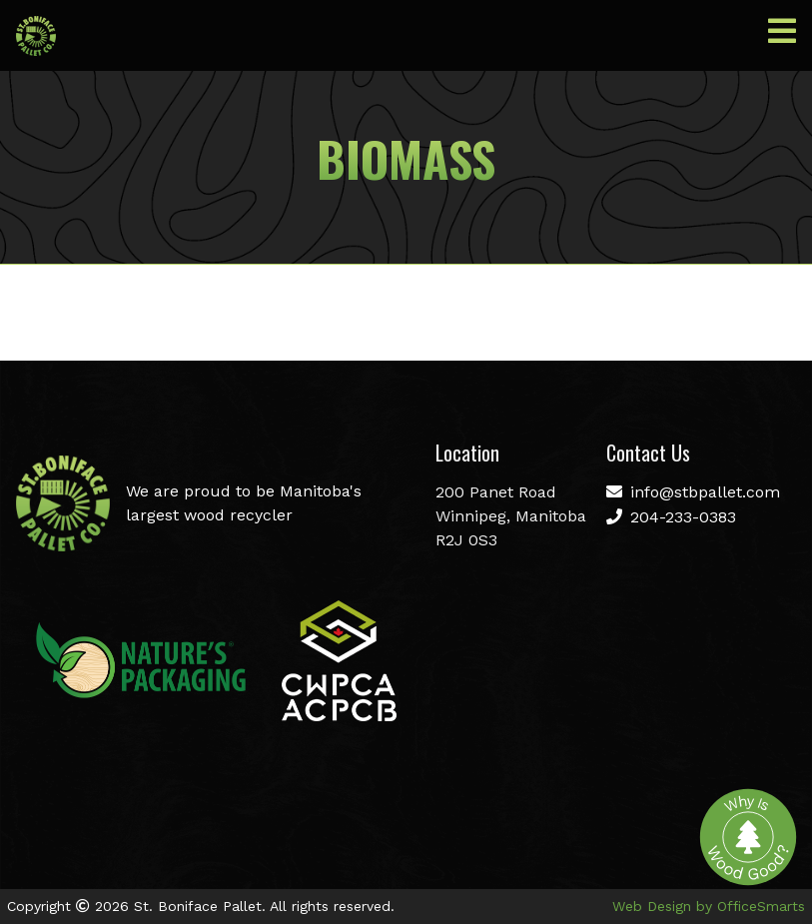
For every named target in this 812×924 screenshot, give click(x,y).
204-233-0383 (671, 516)
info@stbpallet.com (693, 491)
